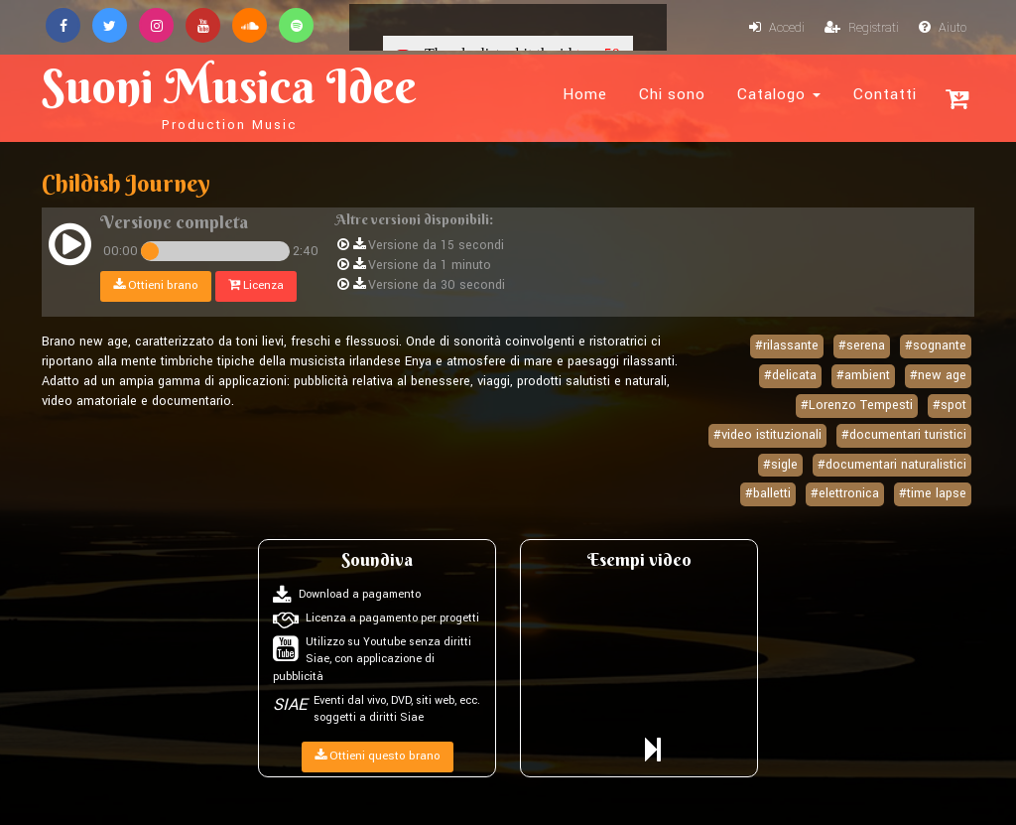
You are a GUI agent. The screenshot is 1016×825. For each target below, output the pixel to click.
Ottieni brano (155, 285)
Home (585, 94)
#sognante (935, 345)
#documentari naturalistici (892, 465)
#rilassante (787, 345)
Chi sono (672, 94)
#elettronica (845, 493)
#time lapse (932, 493)
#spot (949, 405)
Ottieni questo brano (378, 756)
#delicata (790, 375)
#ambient (863, 375)
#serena (861, 345)
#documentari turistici (903, 435)
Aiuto (942, 28)
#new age (938, 375)
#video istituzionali (767, 435)
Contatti (885, 94)
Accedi (777, 28)
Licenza (256, 285)
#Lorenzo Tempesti (857, 405)
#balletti (768, 493)
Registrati (862, 28)
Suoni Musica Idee (229, 95)
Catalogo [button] (779, 94)
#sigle (780, 465)
